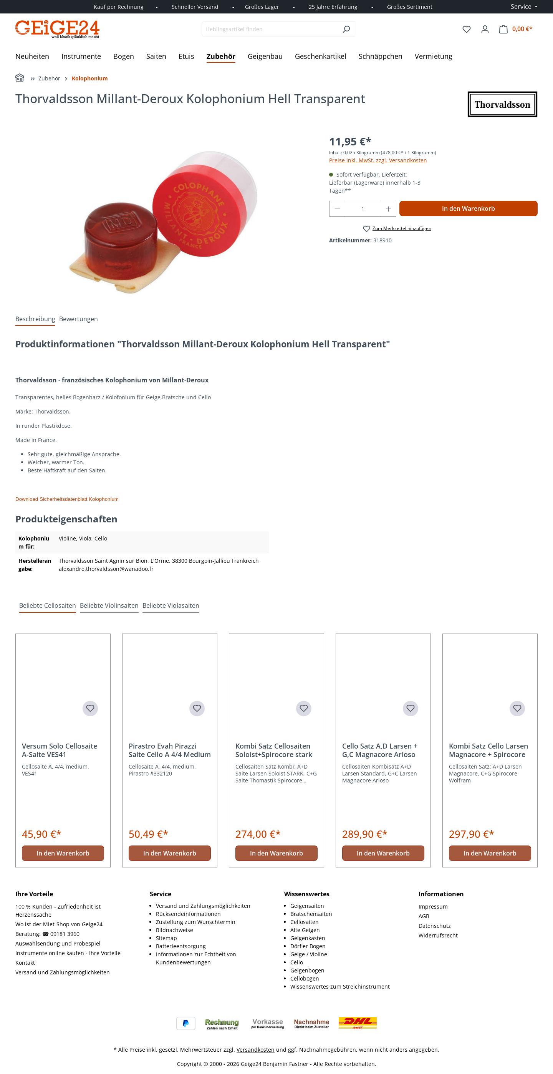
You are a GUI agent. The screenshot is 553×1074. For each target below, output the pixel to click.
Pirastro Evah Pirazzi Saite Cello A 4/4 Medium (170, 750)
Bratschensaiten (311, 913)
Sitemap (166, 938)
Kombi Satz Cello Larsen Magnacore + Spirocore (488, 750)
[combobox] (270, 29)
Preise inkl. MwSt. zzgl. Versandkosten (378, 160)
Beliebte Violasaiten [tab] (170, 605)
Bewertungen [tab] (78, 319)
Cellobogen (304, 978)
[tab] (35, 318)
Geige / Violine (308, 954)
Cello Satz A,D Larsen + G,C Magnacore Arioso (379, 750)
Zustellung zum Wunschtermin (195, 922)
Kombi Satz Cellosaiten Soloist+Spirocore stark (273, 750)
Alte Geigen (305, 930)
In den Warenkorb (468, 208)
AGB (424, 916)
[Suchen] (346, 29)
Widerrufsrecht (438, 935)
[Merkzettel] (466, 29)
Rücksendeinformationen (188, 913)
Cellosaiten (304, 922)
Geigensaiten (307, 905)
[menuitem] (212, 906)
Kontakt (25, 962)
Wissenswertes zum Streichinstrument (340, 986)
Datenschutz (435, 925)
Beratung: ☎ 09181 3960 (47, 933)
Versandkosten (256, 1049)
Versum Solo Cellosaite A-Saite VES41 (59, 750)
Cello (296, 962)
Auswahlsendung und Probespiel (58, 943)
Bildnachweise (174, 930)
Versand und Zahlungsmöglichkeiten (62, 972)
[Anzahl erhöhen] (389, 209)
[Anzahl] (362, 209)
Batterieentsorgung (181, 946)
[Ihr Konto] (485, 29)
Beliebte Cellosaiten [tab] (47, 605)
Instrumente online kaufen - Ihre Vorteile (68, 953)
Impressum (433, 906)
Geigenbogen (307, 970)
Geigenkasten (307, 938)
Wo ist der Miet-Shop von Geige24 (59, 924)
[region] (164, 216)
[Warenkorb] (516, 29)
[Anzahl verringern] (337, 209)
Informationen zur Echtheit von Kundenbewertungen (196, 958)
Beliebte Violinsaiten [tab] (109, 605)
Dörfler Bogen (308, 946)
